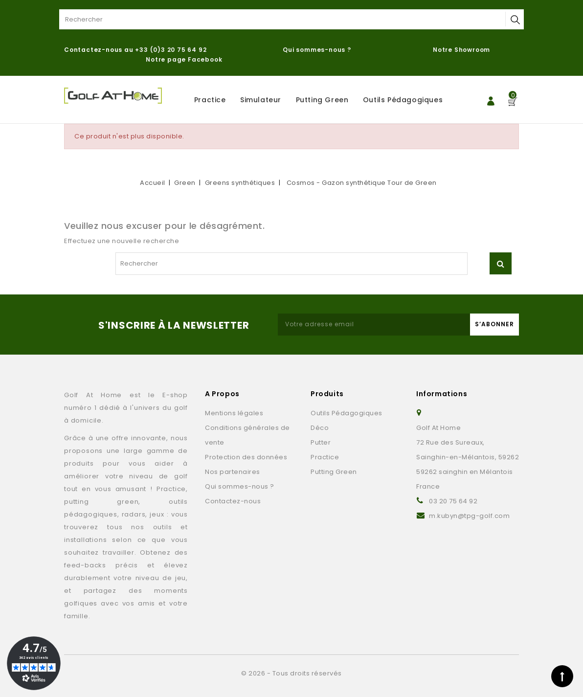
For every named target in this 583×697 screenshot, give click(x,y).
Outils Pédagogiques (403, 100)
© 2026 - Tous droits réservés (291, 673)
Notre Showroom (462, 49)
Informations (441, 394)
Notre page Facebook (184, 59)
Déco (320, 427)
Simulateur (260, 100)
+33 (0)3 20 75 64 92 (170, 49)
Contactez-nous (233, 501)
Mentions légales (234, 413)
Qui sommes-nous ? (317, 49)
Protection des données (246, 457)
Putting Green (322, 100)
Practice (210, 100)
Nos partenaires (232, 471)
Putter (321, 442)
